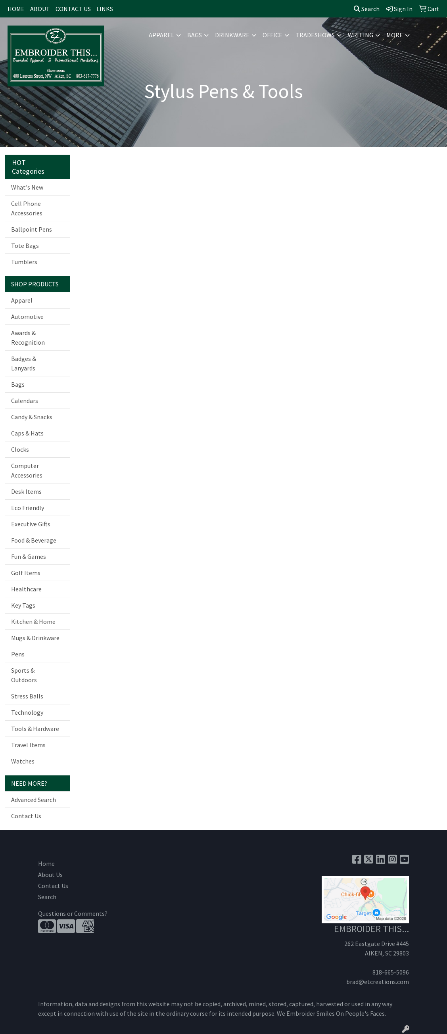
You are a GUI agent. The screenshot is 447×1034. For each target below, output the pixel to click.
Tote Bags (25, 245)
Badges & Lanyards (23, 363)
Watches (23, 761)
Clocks (20, 449)
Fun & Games (28, 556)
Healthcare (26, 589)
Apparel (161, 35)
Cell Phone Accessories (26, 208)
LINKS (104, 9)
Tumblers (24, 262)
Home (46, 863)
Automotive (27, 316)
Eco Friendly (27, 508)
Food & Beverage (33, 540)
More (394, 35)
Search (367, 9)
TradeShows (315, 35)
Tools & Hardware (35, 729)
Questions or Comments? (72, 913)
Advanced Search (33, 800)
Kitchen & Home (33, 621)
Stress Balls (27, 696)
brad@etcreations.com (377, 982)
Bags (194, 35)
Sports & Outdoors (24, 675)
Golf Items (25, 573)
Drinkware (232, 35)
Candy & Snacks (31, 417)
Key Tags (23, 605)
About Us (50, 875)
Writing (360, 35)
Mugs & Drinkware (35, 638)
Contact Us (26, 816)
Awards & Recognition (28, 337)
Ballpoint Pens (31, 229)
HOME (16, 9)
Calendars (24, 401)
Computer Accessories (26, 470)
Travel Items (28, 745)
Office (272, 35)
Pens (18, 654)
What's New (27, 187)
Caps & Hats (27, 433)
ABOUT (40, 9)
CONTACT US (73, 9)
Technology (27, 712)
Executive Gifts (30, 524)
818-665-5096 (390, 972)
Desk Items (26, 491)
